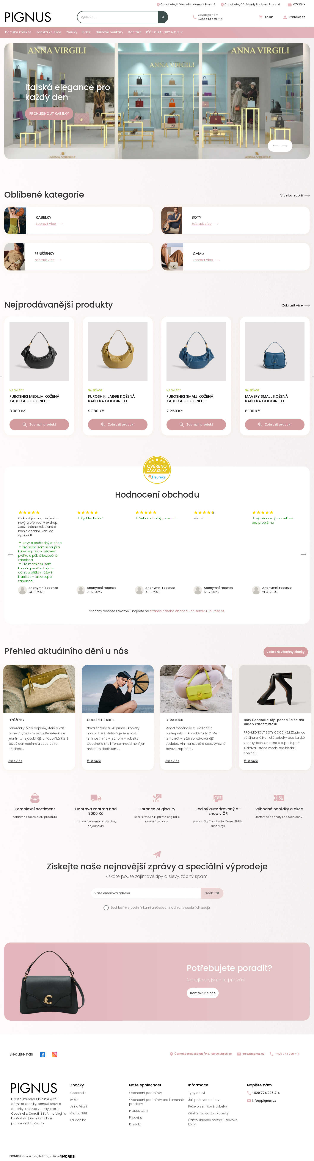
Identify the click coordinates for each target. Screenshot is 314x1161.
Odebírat (211, 893)
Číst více (15, 761)
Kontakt (135, 1124)
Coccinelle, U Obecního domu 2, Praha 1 (185, 4)
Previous (275, 145)
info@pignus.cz (250, 1054)
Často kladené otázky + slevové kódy (212, 1122)
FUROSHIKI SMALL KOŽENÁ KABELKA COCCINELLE (189, 399)
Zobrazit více (296, 305)
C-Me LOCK (174, 720)
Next (284, 145)
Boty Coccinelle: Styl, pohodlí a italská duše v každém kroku (274, 722)
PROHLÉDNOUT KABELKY (49, 113)
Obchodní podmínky (145, 1093)
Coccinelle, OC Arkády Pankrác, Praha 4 (250, 4)
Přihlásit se (294, 17)
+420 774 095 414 (210, 19)
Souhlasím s (160, 908)
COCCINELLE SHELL (100, 720)
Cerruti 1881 (78, 1113)
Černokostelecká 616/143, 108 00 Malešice (200, 1054)
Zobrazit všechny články (286, 652)
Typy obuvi (196, 1093)
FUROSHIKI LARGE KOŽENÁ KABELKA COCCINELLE (111, 399)
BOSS (74, 1100)
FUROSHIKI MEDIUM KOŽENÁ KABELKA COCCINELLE (34, 399)
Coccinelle (78, 1093)
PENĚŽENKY (16, 720)
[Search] (122, 17)
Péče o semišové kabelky (207, 1106)
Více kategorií (295, 195)
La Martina (78, 1120)
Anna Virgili (78, 1106)
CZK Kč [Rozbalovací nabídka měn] (298, 4)
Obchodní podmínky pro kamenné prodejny (156, 1102)
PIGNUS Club (138, 1111)
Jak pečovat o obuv (203, 1100)
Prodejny (136, 1117)
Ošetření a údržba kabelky (208, 1113)
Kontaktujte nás (202, 993)
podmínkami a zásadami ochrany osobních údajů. (170, 907)
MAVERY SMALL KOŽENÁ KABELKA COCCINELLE (266, 399)
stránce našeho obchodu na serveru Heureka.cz (187, 611)
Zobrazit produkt (39, 424)
